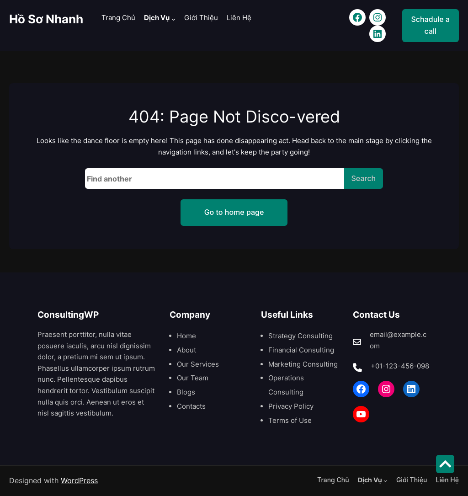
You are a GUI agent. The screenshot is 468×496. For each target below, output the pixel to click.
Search (363, 178)
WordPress (79, 480)
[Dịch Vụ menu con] (173, 18)
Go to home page (234, 212)
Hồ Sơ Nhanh (46, 18)
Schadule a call (430, 25)
